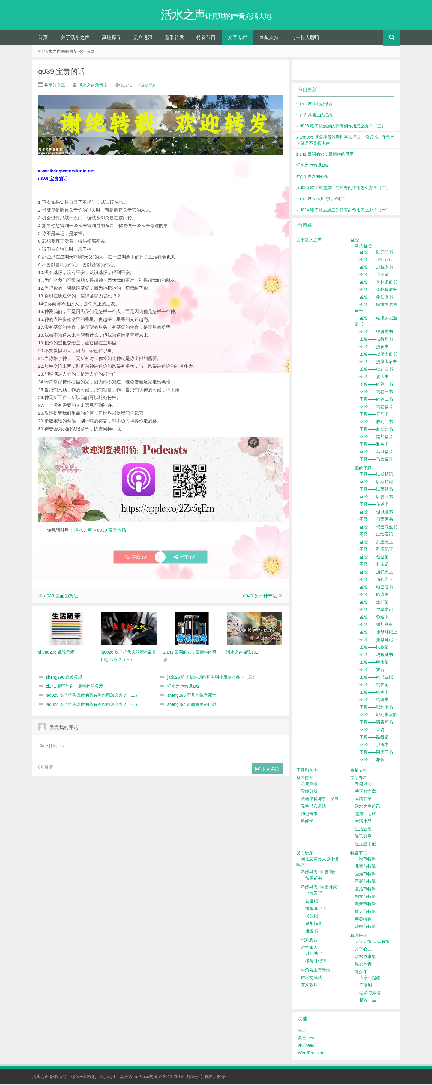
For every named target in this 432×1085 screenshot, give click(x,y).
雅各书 (311, 932)
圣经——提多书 (374, 347)
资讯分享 (363, 837)
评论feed (306, 1046)
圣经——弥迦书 (374, 618)
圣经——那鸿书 (374, 745)
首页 (43, 38)
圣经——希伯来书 (376, 298)
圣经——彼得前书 (376, 332)
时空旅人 (309, 948)
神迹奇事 (309, 814)
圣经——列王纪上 (376, 543)
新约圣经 (363, 247)
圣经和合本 (306, 771)
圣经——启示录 (374, 275)
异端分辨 (309, 792)
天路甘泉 (363, 799)
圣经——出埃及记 (376, 535)
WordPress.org (312, 1054)
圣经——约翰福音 (376, 407)
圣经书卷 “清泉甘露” (319, 888)
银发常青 (363, 965)
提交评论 (267, 770)
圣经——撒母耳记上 (378, 633)
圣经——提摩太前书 (378, 355)
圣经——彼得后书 (376, 340)
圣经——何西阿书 (376, 520)
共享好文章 (54, 86)
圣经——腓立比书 (376, 430)
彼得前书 (313, 879)
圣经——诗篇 (372, 730)
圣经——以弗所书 (376, 253)
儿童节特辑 (365, 867)
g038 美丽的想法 (61, 596)
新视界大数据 (213, 1077)
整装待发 (174, 38)
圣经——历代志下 (376, 580)
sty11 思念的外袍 (312, 177)
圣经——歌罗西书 (376, 370)
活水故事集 (365, 957)
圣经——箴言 (372, 670)
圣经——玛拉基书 (376, 655)
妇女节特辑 (365, 897)
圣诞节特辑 (365, 882)
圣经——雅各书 (374, 445)
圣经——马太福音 (376, 460)
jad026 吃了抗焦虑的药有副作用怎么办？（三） (212, 678)
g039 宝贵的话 (61, 73)
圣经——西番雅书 (376, 723)
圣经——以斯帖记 (376, 475)
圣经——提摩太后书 (378, 362)
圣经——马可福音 (376, 452)
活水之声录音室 (93, 86)
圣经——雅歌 (372, 760)
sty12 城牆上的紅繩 (314, 116)
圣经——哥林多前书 (378, 283)
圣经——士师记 (374, 603)
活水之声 (83, 531)
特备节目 (206, 38)
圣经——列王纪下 (376, 550)
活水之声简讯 (367, 807)
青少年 (361, 972)
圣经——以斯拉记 (376, 482)
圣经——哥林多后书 (378, 290)
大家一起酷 (369, 978)
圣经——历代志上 (376, 573)
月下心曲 (363, 950)
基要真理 (309, 784)
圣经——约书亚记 (376, 678)
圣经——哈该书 (374, 595)
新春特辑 (363, 920)
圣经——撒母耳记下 (378, 640)
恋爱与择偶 (369, 993)
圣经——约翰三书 (376, 392)
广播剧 (365, 986)
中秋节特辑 (365, 860)
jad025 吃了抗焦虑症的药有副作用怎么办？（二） (93, 696)
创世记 (311, 902)
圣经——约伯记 (374, 685)
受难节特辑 (365, 875)
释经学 (307, 822)
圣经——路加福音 (376, 437)
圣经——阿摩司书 (376, 753)
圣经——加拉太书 (376, 268)
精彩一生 (367, 1001)
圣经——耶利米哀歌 (378, 715)
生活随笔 (363, 829)
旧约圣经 (363, 469)
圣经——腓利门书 (376, 422)
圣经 (354, 241)
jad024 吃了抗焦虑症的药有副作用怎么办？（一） (93, 705)
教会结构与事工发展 (320, 799)
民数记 (311, 917)
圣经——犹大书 (374, 377)
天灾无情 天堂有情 (372, 942)
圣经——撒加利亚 (376, 625)
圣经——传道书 (374, 505)
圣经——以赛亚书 (376, 497)
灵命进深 (143, 38)
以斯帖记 (313, 954)
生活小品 (363, 822)
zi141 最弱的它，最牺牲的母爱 (74, 687)
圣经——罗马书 (374, 415)
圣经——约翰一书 (376, 385)
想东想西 (309, 941)
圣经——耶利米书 (376, 708)
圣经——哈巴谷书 (376, 588)
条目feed (306, 1039)
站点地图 (108, 1077)
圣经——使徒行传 (376, 260)
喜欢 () (136, 558)
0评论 (150, 86)
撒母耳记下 (315, 962)
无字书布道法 (313, 807)
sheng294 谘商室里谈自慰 (191, 705)
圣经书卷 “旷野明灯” (319, 873)
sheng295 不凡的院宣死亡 (191, 696)
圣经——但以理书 (376, 512)
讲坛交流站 (311, 978)
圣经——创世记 (374, 558)
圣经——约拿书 (374, 693)
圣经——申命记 (374, 663)
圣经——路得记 (374, 738)
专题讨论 (363, 784)
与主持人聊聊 (305, 38)
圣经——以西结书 (376, 490)
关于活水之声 (75, 38)
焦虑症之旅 (365, 814)
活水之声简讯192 (183, 687)
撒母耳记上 (315, 909)
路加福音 (313, 924)
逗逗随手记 (365, 845)
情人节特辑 (365, 912)
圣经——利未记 (374, 565)
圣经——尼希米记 (376, 610)
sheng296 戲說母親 (64, 678)
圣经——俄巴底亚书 (378, 528)
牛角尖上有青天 (315, 971)
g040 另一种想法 (260, 596)
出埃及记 (313, 894)
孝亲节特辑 (365, 905)
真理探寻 (111, 38)
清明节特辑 (365, 927)
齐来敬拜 (309, 986)
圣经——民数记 (374, 648)
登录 (302, 1031)
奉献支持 (269, 38)
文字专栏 (237, 38)
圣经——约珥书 (374, 700)
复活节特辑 (365, 890)
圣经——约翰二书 (376, 400)
